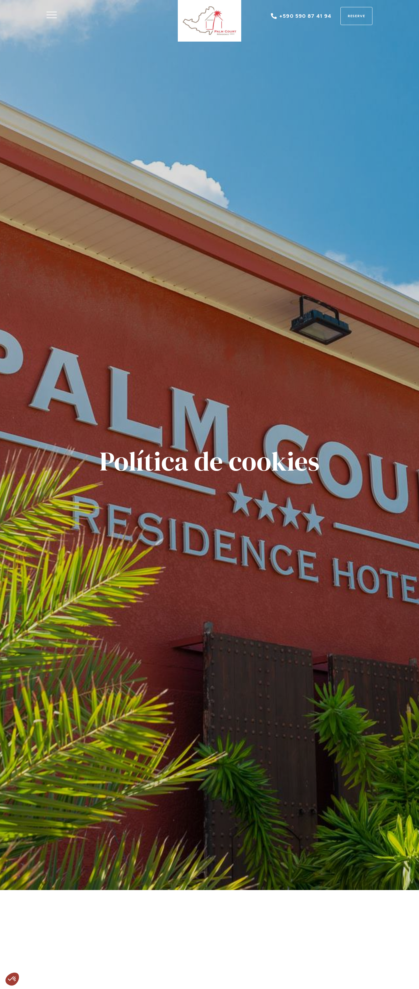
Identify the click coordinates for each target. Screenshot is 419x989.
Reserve (356, 16)
